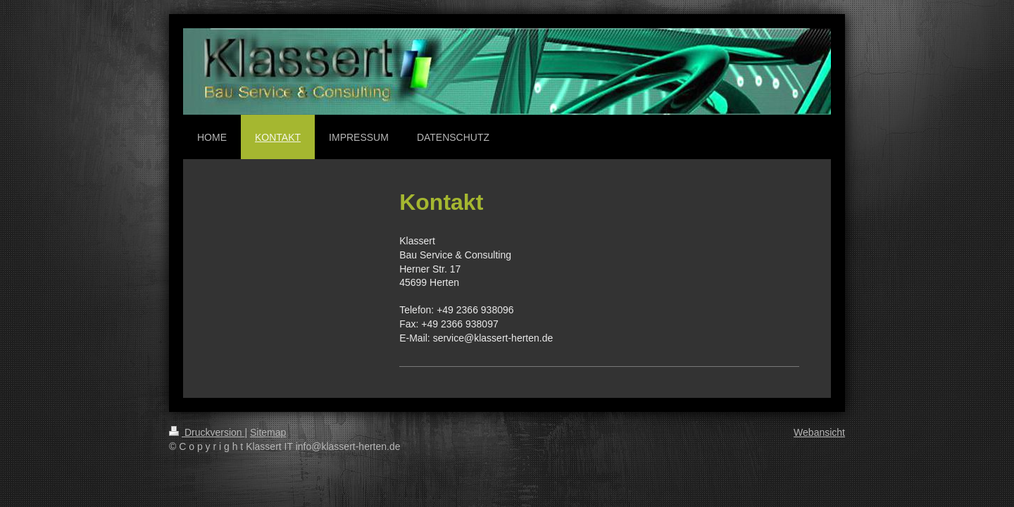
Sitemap (268, 432)
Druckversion (206, 432)
